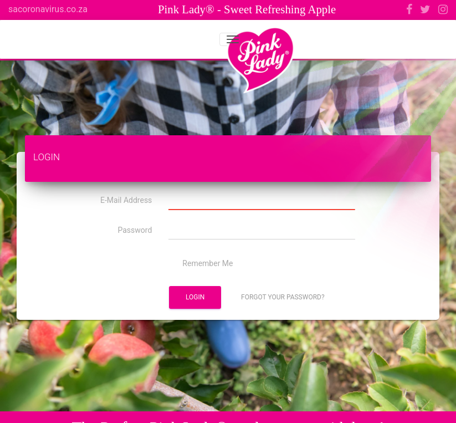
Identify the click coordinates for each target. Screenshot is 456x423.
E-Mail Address (126, 200)
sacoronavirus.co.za (48, 9)
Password (134, 230)
